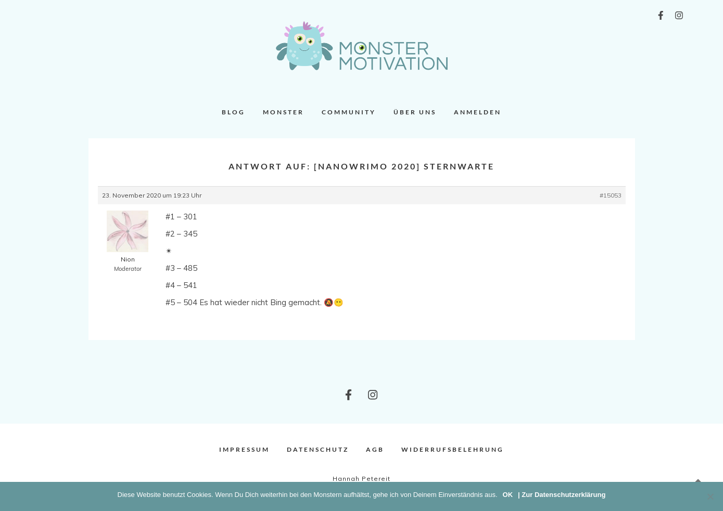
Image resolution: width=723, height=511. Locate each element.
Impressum (244, 449)
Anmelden (477, 112)
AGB (375, 449)
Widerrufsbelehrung (452, 449)
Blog (233, 112)
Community (349, 112)
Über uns (415, 112)
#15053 (610, 195)
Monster (283, 112)
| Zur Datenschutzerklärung (561, 495)
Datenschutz (318, 449)
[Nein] (710, 496)
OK (508, 495)
